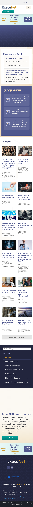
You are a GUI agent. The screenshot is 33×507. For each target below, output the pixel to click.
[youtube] (8, 467)
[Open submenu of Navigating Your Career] (27, 370)
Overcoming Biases (7, 175)
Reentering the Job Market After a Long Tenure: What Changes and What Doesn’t (25, 257)
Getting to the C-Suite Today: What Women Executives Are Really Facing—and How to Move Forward (8, 164)
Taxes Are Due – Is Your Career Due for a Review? (25, 322)
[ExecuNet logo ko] (16, 460)
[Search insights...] (17, 349)
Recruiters (5, 203)
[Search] (4, 349)
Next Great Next (22, 329)
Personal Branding (23, 233)
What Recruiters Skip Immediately (8, 196)
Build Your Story (22, 204)
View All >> (25, 133)
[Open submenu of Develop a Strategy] (27, 366)
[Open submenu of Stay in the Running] (27, 378)
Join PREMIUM (8, 11)
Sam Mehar (5, 261)
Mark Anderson (22, 327)
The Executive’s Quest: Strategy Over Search (7, 322)
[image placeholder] (9, 146)
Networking (5, 300)
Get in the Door (6, 173)
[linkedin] (12, 467)
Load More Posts (16, 337)
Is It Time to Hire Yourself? (15, 58)
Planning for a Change (8, 235)
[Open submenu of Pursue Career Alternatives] (27, 382)
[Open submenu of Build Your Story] (27, 361)
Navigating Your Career (24, 331)
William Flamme (6, 172)
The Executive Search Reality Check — (17, 72)
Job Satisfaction (23, 329)
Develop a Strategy (23, 168)
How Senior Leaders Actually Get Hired (9, 291)
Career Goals (5, 176)
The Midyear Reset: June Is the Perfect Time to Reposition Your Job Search (8, 226)
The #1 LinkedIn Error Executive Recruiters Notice (24, 197)
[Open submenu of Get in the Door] (27, 374)
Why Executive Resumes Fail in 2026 (23, 161)
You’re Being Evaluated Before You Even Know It (8, 255)
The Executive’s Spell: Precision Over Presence (25, 225)
